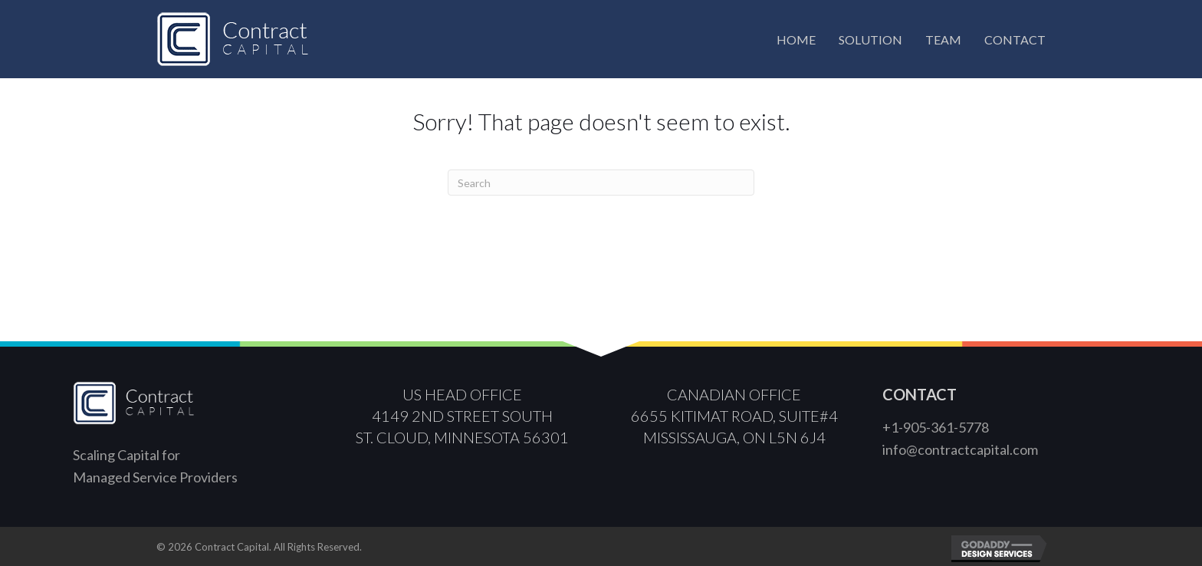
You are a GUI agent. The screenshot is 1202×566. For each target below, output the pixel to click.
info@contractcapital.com (960, 449)
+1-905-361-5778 (935, 427)
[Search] (601, 182)
